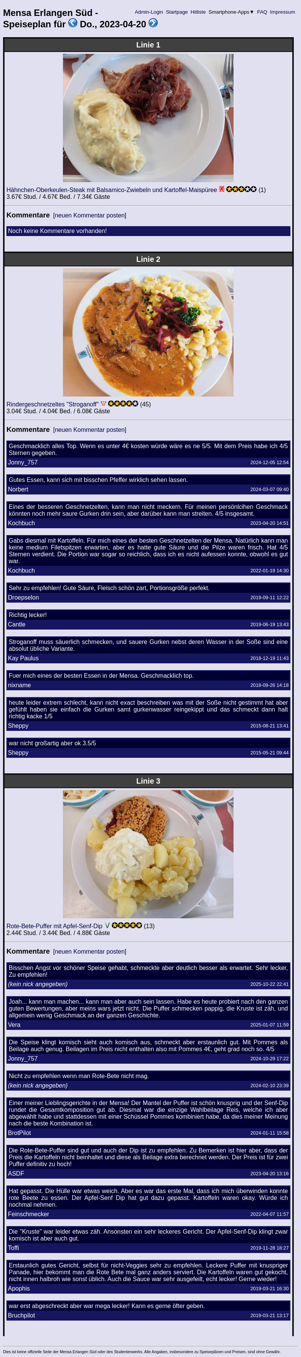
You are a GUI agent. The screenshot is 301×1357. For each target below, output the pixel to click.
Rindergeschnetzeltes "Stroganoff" (52, 404)
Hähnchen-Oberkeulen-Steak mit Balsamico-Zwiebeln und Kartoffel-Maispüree (111, 190)
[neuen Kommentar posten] (89, 215)
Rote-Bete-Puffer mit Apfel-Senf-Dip (54, 926)
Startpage (177, 12)
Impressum (282, 12)
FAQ (262, 12)
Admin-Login (149, 12)
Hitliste (198, 12)
